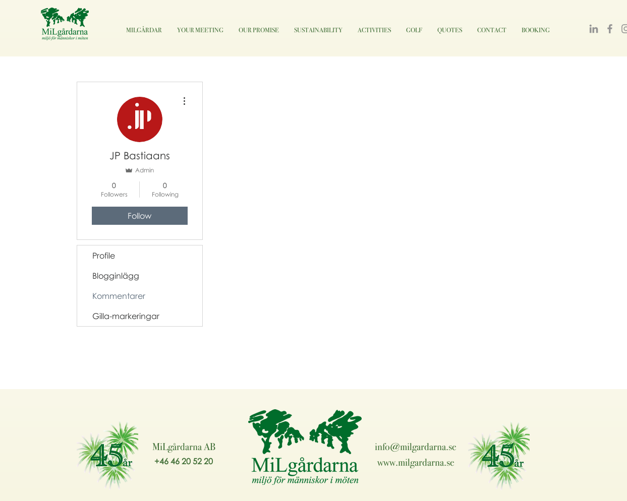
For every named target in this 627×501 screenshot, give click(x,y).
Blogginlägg (115, 276)
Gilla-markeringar (125, 316)
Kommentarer (118, 296)
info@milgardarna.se (416, 447)
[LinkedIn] (594, 29)
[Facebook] (610, 29)
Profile (103, 255)
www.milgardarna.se (415, 462)
